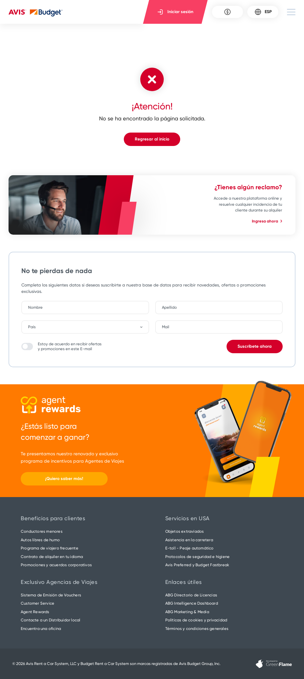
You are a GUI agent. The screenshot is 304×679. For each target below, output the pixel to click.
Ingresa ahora (267, 221)
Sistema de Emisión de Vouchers (51, 595)
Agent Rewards (35, 612)
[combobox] (88, 327)
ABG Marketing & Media (187, 612)
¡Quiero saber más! (64, 478)
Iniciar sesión (175, 12)
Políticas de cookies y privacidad (196, 620)
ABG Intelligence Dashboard (191, 603)
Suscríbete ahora (255, 346)
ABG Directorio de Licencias (191, 595)
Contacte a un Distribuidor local (50, 620)
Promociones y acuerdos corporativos (56, 565)
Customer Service (37, 603)
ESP (263, 12)
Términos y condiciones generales (196, 628)
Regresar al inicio (152, 139)
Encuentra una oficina (41, 628)
